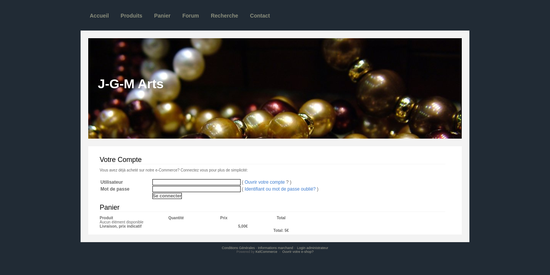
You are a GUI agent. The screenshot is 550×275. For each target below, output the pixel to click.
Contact (260, 16)
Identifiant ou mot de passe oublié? (279, 189)
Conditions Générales (238, 248)
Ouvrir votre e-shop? (298, 252)
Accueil (99, 16)
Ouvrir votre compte (264, 182)
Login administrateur (312, 248)
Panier (162, 16)
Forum (190, 16)
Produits (131, 16)
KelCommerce (267, 252)
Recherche (224, 16)
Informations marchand (275, 248)
